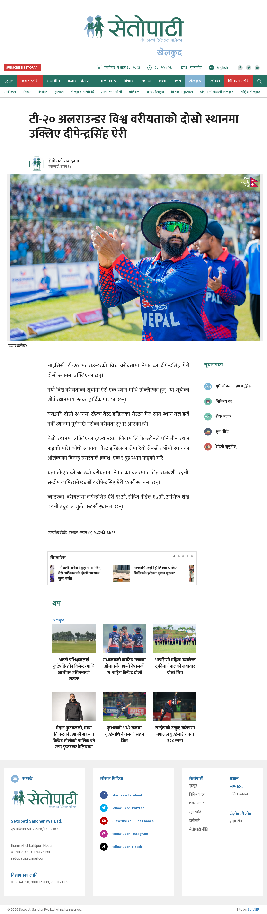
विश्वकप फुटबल (182, 92)
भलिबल (134, 92)
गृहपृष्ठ (193, 786)
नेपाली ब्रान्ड (106, 81)
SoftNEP (254, 909)
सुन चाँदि (195, 812)
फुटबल (59, 92)
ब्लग (177, 81)
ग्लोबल (214, 81)
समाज (146, 81)
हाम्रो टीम (236, 821)
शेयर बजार (196, 803)
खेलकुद (195, 81)
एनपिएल (9, 92)
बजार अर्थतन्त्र (78, 81)
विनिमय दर (197, 794)
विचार (128, 81)
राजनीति (53, 81)
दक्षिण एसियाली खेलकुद (217, 92)
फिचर (27, 92)
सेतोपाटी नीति (198, 829)
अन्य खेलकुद (155, 92)
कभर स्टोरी (30, 81)
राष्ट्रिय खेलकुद (250, 92)
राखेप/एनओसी (111, 92)
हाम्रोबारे (194, 821)
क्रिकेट (42, 92)
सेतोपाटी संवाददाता (64, 161)
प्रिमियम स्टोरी (238, 81)
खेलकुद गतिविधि (82, 92)
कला (162, 81)
